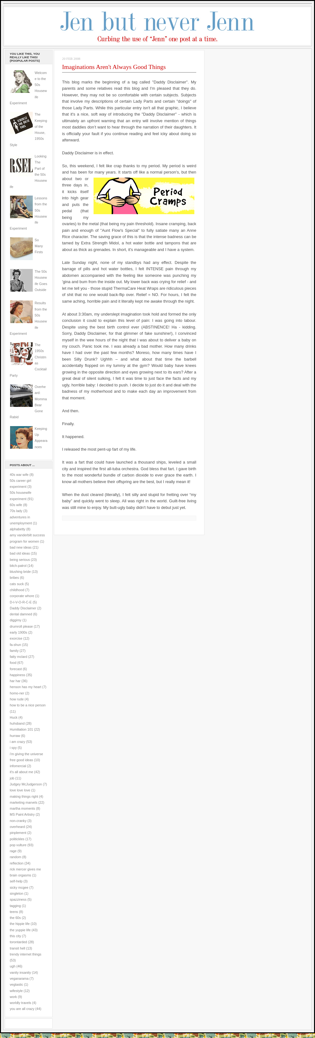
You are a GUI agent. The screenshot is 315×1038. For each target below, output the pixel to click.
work (13, 997)
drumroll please (21, 626)
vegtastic (16, 984)
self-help (16, 881)
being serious (20, 560)
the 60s (15, 918)
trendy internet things (25, 954)
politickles (17, 839)
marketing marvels (23, 802)
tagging (15, 906)
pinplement (18, 833)
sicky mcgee (19, 887)
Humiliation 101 (21, 729)
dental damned (21, 614)
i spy (13, 748)
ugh (12, 966)
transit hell (17, 948)
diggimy (15, 620)
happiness (17, 675)
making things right (24, 796)
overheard (17, 827)
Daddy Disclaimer (23, 608)
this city (15, 936)
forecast (16, 669)
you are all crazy (22, 1009)
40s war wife (19, 474)
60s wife (16, 505)
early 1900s (18, 632)
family (14, 651)
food (13, 662)
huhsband (17, 723)
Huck (13, 717)
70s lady (16, 511)
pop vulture (18, 845)
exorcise (16, 638)
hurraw (15, 736)
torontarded (18, 942)
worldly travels (20, 1003)
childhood (17, 590)
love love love (20, 790)
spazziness (18, 899)
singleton (16, 893)
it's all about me (21, 772)
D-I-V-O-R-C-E (21, 602)
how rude (17, 699)
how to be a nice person (28, 705)
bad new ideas (21, 547)
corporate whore (22, 596)
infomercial (18, 766)
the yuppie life (20, 930)
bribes (14, 577)
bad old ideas (20, 553)
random (15, 857)
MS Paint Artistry (22, 814)
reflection (17, 863)
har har (15, 681)
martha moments (22, 808)
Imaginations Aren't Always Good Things (114, 66)
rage (13, 851)
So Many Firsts (39, 246)
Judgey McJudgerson (26, 784)
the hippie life (20, 924)
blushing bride (20, 571)
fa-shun (15, 645)
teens (14, 912)
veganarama (19, 978)
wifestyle (16, 991)
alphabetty (17, 529)
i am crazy (17, 742)
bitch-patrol (18, 565)
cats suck (17, 584)
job (12, 778)
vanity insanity (20, 972)
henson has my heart (25, 687)
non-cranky (18, 821)
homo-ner (17, 693)
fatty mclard (18, 657)
